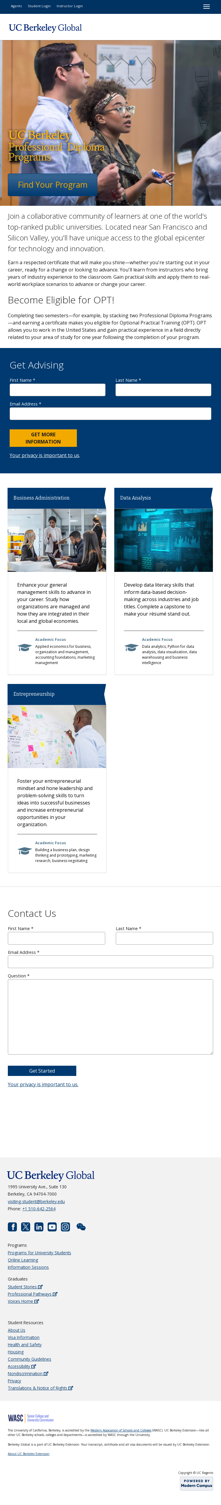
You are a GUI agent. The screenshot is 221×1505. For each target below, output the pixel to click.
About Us (16, 1330)
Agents (16, 6)
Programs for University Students (39, 1253)
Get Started (42, 1071)
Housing (16, 1352)
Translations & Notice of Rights (40, 1388)
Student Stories (25, 1287)
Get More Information (43, 438)
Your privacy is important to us (44, 455)
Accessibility (22, 1366)
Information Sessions (28, 1267)
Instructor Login (70, 6)
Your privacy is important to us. (43, 1084)
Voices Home (23, 1301)
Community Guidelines (29, 1359)
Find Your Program (52, 184)
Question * (110, 1014)
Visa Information (23, 1337)
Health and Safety (25, 1344)
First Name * (58, 386)
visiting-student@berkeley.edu (36, 1201)
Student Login (39, 6)
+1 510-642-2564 (38, 1209)
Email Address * (110, 410)
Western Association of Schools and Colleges (120, 1430)
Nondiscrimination (28, 1373)
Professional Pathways (32, 1294)
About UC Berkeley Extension (28, 1454)
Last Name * (163, 386)
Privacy (14, 1381)
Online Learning (23, 1260)
